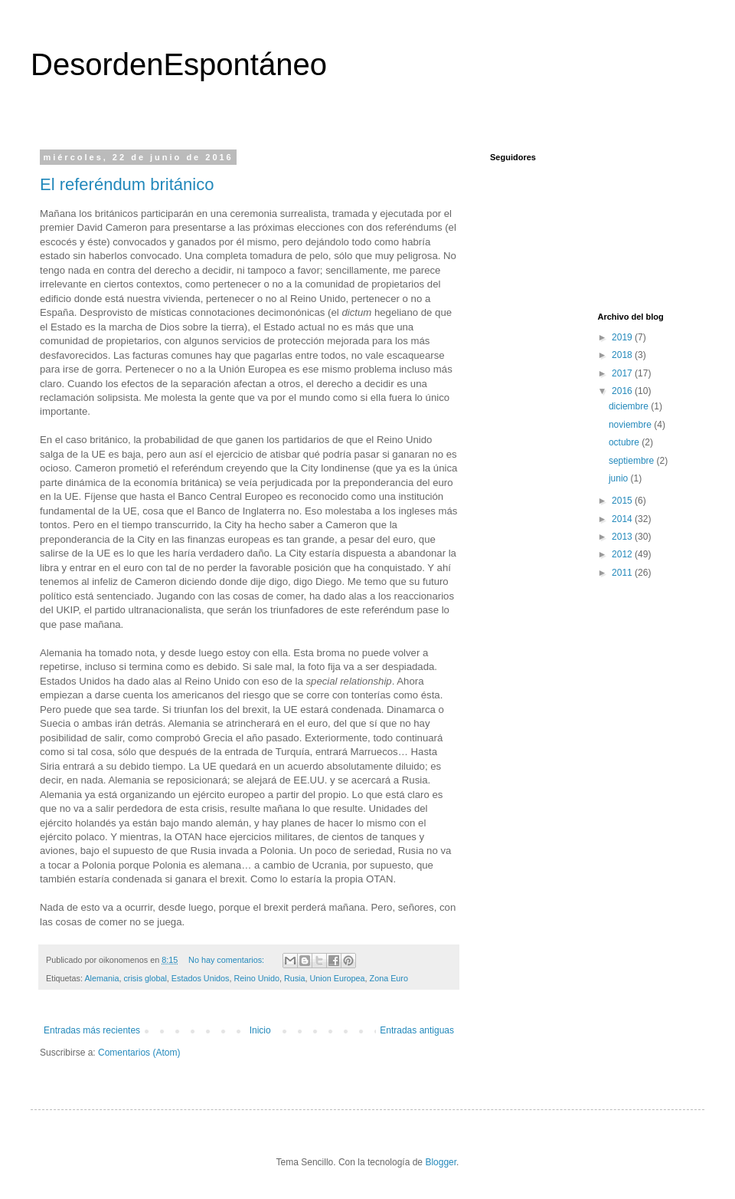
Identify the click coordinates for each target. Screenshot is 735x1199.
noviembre (631, 424)
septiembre (633, 460)
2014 (623, 519)
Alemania (101, 978)
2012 (623, 554)
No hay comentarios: (227, 959)
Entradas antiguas (417, 1030)
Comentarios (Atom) (139, 1052)
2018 (623, 355)
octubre (625, 442)
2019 (623, 337)
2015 (623, 500)
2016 (623, 391)
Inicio (260, 1030)
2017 (623, 373)
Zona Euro (389, 978)
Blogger (440, 1162)
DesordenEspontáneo (179, 64)
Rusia (294, 978)
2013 (623, 536)
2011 (623, 572)
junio (620, 478)
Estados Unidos (201, 978)
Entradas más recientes (92, 1030)
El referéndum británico (127, 184)
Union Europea (337, 978)
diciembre (630, 406)
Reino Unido (256, 978)
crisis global (144, 978)
